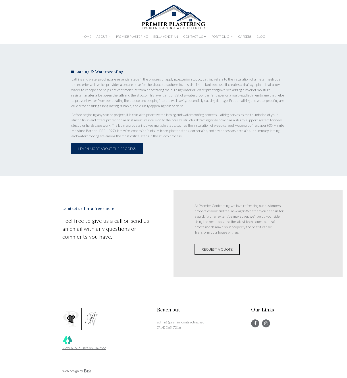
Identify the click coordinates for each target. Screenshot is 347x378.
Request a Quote (217, 249)
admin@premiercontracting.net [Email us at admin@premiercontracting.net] (180, 322)
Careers (244, 36)
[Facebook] (255, 323)
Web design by (76, 371)
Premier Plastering (132, 36)
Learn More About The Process (107, 149)
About (101, 36)
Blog (261, 36)
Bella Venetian (165, 36)
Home (86, 36)
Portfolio (220, 36)
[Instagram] (266, 323)
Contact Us (193, 36)
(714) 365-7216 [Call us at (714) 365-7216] (169, 327)
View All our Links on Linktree (84, 342)
